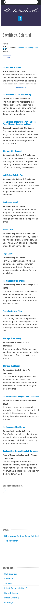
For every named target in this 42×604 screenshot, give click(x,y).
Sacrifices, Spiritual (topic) (26, 48)
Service (8, 583)
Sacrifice (8, 579)
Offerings (8, 602)
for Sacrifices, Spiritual (21, 536)
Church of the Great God (21, 10)
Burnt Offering (11, 593)
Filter (7, 57)
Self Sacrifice (10, 574)
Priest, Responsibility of (15, 588)
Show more (20, 87)
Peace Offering (11, 598)
